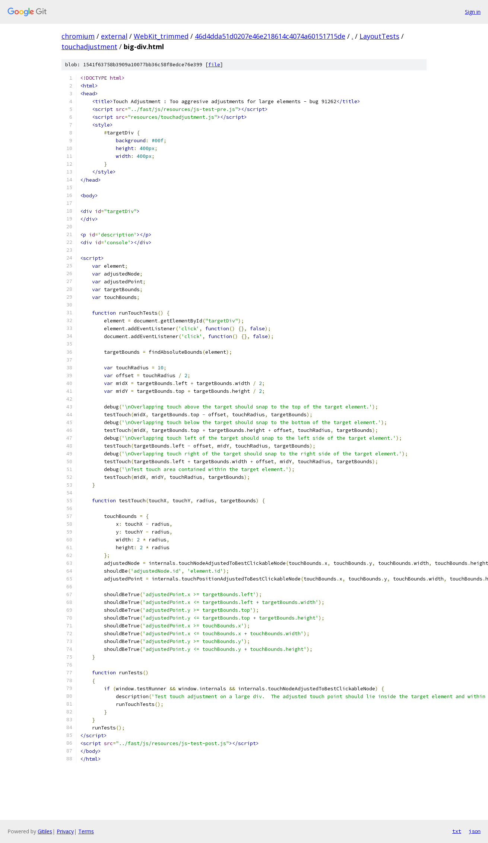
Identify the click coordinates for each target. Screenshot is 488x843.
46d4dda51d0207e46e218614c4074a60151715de (270, 36)
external (114, 36)
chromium (78, 36)
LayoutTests (379, 36)
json (475, 831)
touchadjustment (89, 46)
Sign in (473, 11)
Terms (86, 831)
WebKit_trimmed (161, 36)
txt (456, 831)
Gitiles (45, 831)
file (214, 64)
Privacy (65, 831)
